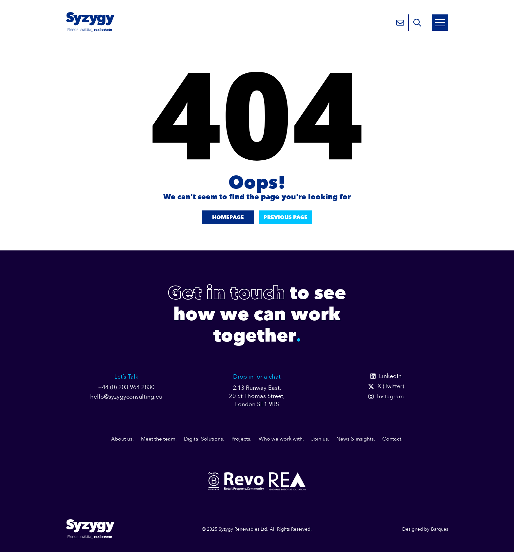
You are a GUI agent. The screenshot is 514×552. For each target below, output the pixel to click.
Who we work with (281, 439)
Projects (240, 439)
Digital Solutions (203, 439)
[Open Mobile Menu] (440, 22)
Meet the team (158, 439)
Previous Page (285, 217)
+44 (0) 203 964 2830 (126, 387)
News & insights (355, 439)
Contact (391, 439)
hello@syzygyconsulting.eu (126, 396)
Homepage (228, 217)
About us (121, 439)
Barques (439, 529)
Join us (319, 439)
